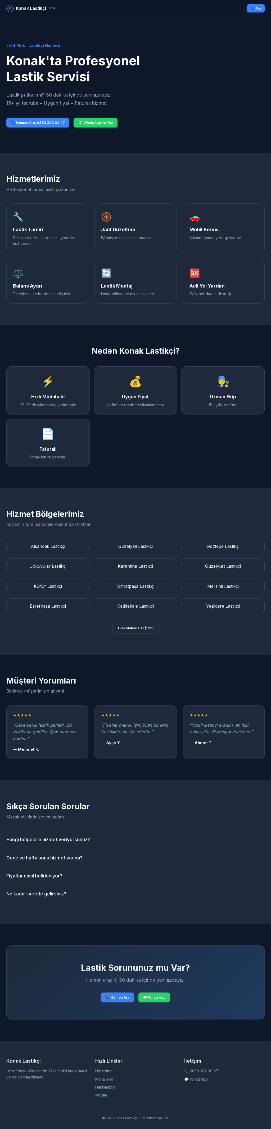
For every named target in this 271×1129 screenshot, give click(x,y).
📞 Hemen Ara (117, 997)
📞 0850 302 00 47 (201, 1071)
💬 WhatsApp (154, 997)
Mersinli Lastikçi (223, 586)
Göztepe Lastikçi (223, 546)
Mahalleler (104, 1079)
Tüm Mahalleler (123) (135, 628)
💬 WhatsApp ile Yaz (95, 122)
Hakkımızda (105, 1087)
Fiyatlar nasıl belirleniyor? (34, 875)
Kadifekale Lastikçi (135, 606)
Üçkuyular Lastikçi (47, 566)
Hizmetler (103, 1071)
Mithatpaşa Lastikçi (135, 586)
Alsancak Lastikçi (48, 546)
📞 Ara (256, 8)
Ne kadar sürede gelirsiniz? (36, 893)
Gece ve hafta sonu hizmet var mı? (44, 858)
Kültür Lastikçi (48, 586)
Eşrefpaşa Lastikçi (48, 606)
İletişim (101, 1095)
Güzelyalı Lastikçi (135, 546)
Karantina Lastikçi (135, 566)
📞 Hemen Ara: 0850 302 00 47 (38, 122)
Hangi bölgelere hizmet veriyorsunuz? (48, 839)
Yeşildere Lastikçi (223, 606)
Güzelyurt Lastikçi (223, 566)
